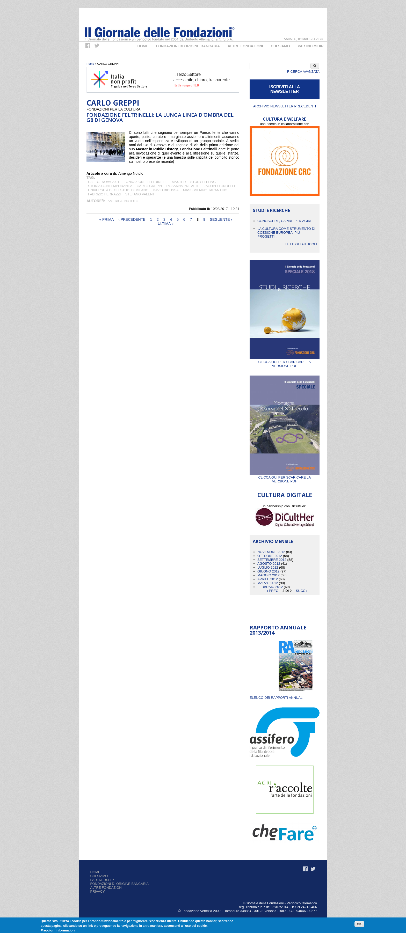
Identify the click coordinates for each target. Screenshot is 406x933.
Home (142, 46)
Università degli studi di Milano (118, 190)
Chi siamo (99, 876)
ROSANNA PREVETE (183, 186)
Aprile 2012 (267, 579)
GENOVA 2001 (108, 182)
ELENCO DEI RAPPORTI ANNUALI (276, 698)
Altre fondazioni (245, 46)
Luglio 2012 (267, 567)
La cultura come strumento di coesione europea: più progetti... (286, 232)
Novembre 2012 (271, 552)
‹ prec (272, 591)
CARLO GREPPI (149, 186)
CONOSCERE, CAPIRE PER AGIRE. (285, 221)
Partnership (310, 46)
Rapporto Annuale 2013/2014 (278, 630)
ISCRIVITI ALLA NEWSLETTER (284, 89)
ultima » (165, 224)
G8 (90, 182)
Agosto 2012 (268, 563)
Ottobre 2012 (269, 556)
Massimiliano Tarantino (205, 190)
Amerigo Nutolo (122, 201)
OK (359, 924)
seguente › (221, 219)
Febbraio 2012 (270, 587)
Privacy (97, 891)
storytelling (203, 182)
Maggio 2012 (268, 575)
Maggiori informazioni (58, 930)
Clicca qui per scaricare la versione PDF (285, 362)
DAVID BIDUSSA (165, 190)
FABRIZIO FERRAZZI (104, 194)
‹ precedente (131, 219)
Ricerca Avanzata (303, 72)
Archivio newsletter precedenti (284, 106)
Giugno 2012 (268, 571)
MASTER (179, 182)
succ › (302, 591)
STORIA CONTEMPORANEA (110, 186)
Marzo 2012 (267, 583)
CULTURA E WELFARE (284, 119)
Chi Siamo (280, 46)
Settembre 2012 (271, 560)
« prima (106, 219)
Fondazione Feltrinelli (146, 182)
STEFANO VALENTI (140, 194)
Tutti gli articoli (301, 244)
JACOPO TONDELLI (219, 186)
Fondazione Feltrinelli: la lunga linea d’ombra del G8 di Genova (160, 117)
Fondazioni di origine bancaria (188, 46)
